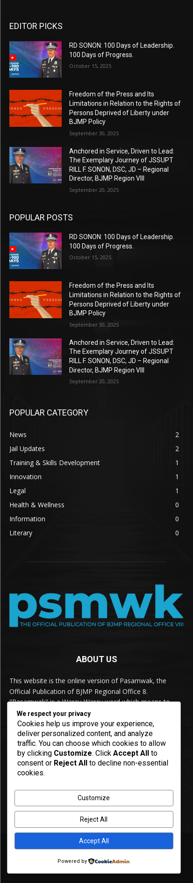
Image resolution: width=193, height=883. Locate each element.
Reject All (93, 819)
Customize (94, 798)
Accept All (94, 841)
